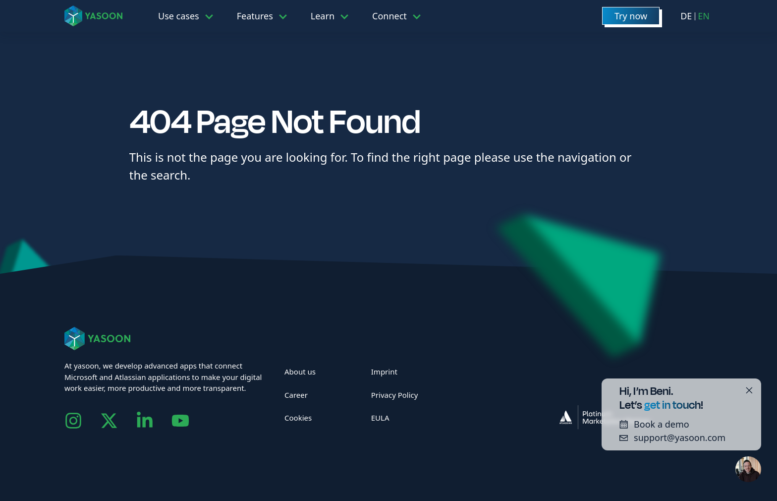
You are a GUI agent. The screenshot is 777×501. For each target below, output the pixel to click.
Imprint (384, 371)
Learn (322, 16)
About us (300, 371)
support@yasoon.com (669, 437)
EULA (380, 418)
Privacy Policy (394, 395)
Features (255, 16)
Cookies (298, 418)
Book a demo (651, 424)
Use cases (178, 16)
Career (296, 395)
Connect (389, 16)
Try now (630, 16)
